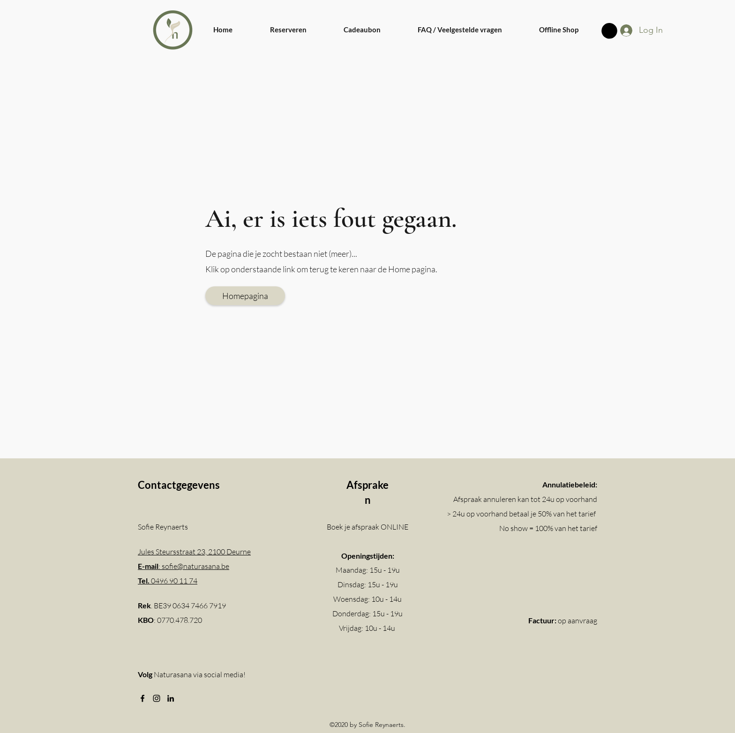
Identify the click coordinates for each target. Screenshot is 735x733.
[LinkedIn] (170, 698)
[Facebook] (142, 698)
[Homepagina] (245, 295)
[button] (609, 31)
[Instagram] (156, 698)
